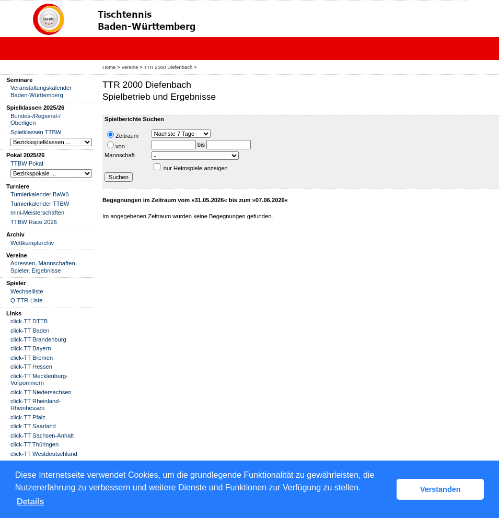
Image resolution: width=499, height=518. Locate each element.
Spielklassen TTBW (35, 132)
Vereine (129, 67)
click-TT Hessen (31, 366)
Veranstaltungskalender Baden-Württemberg (41, 91)
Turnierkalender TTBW (39, 204)
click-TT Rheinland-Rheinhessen (35, 404)
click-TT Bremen (31, 358)
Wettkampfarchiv (32, 243)
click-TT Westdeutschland (43, 454)
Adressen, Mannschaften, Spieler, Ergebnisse (43, 266)
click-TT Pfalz (27, 417)
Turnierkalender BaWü (39, 194)
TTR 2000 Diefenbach (168, 67)
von (116, 145)
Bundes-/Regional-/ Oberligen (35, 119)
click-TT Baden (29, 330)
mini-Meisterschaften (37, 212)
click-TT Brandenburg (38, 339)
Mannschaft (120, 155)
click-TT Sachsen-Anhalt (42, 435)
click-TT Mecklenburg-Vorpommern (39, 379)
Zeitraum (122, 135)
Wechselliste (26, 291)
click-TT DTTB (29, 321)
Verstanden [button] (440, 489)
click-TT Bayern (30, 348)
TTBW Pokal (26, 163)
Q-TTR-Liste (26, 300)
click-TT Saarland (33, 426)
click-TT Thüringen (34, 444)
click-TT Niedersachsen (41, 392)
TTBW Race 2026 (33, 222)
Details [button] (30, 501)
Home (108, 67)
